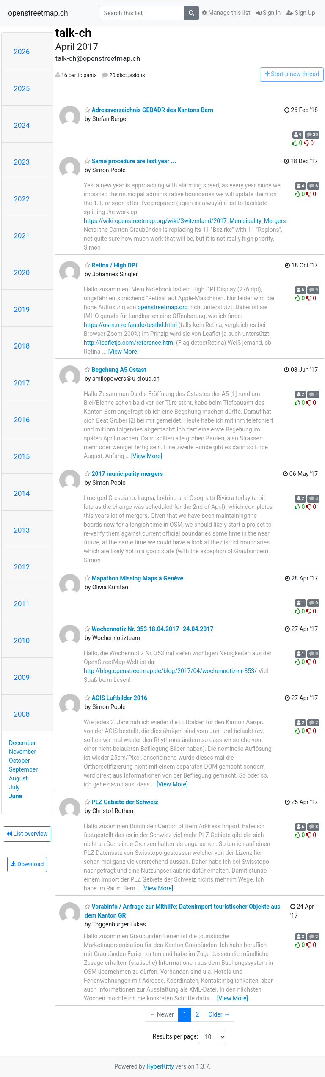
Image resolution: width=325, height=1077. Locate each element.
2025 (22, 88)
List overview (27, 833)
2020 (22, 272)
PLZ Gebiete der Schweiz (121, 802)
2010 (22, 640)
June (15, 796)
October (19, 760)
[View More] (122, 351)
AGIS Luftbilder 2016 (116, 698)
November (22, 751)
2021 (22, 235)
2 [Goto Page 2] (197, 1014)
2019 (22, 309)
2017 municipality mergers (124, 473)
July (14, 787)
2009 (22, 677)
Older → (219, 1014)
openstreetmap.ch (38, 13)
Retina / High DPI (111, 265)
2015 (22, 456)
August (18, 778)
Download (27, 864)
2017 (22, 383)
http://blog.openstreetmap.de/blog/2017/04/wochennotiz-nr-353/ (170, 671)
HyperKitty (160, 1066)
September (23, 769)
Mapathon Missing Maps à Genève (134, 578)
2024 (22, 125)
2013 (22, 530)
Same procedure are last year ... (130, 161)
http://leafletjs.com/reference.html (129, 342)
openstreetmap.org (163, 307)
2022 (22, 199)
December (22, 742)
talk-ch (73, 33)
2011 (22, 603)
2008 (22, 714)
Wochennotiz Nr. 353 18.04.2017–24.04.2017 (149, 629)
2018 (22, 346)
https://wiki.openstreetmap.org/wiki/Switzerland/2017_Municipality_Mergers (185, 220)
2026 (22, 51)
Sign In (268, 12)
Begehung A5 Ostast (115, 369)
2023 (22, 162)
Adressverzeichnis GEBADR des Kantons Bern (149, 110)
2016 (22, 419)
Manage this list (226, 12)
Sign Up (300, 12)
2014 (22, 493)
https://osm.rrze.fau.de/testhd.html (130, 324)
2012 (22, 567)
